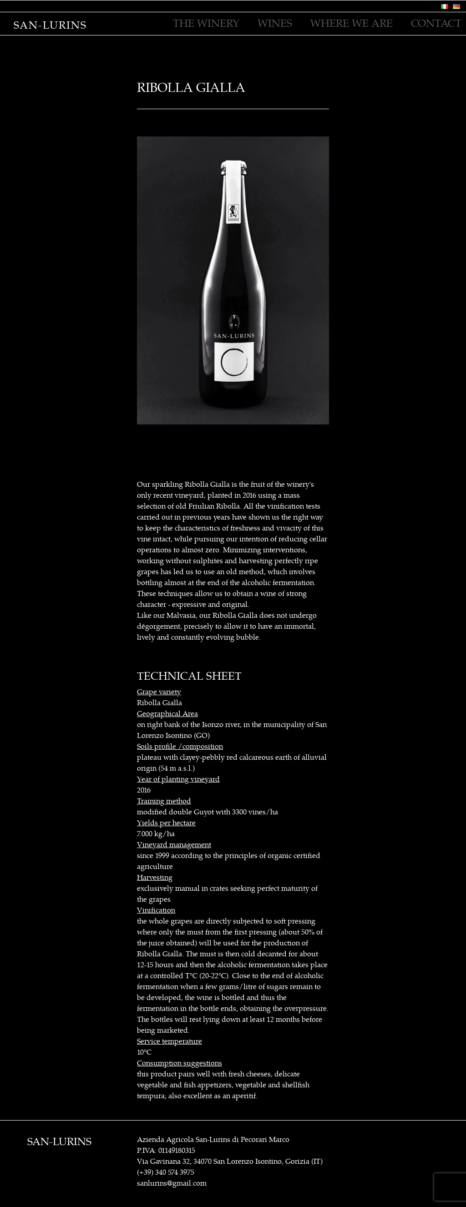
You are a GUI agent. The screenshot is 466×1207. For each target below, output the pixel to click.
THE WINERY (206, 23)
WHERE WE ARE (351, 23)
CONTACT (436, 23)
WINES (275, 23)
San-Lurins (50, 25)
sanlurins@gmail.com (172, 1183)
